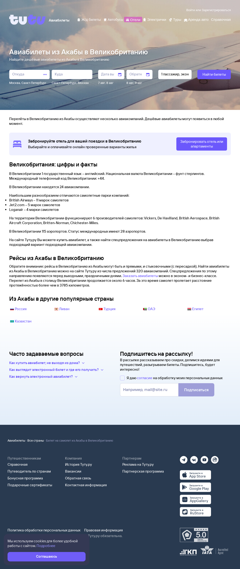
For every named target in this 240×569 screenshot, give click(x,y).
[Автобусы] (113, 19)
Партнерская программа (143, 471)
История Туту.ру (78, 464)
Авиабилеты (16, 440)
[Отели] (133, 19)
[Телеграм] (183, 458)
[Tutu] (27, 20)
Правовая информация (103, 530)
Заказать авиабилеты (140, 276)
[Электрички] (154, 19)
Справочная (18, 464)
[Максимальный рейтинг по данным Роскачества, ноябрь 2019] (194, 535)
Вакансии (73, 471)
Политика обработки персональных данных (44, 530)
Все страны (35, 440)
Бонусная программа (25, 478)
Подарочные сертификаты (30, 485)
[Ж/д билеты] (89, 19)
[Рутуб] (215, 458)
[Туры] (175, 19)
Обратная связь (78, 478)
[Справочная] (221, 19)
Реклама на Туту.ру (138, 464)
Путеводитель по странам (29, 471)
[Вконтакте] (194, 458)
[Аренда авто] (196, 19)
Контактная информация (86, 485)
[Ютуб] (204, 458)
